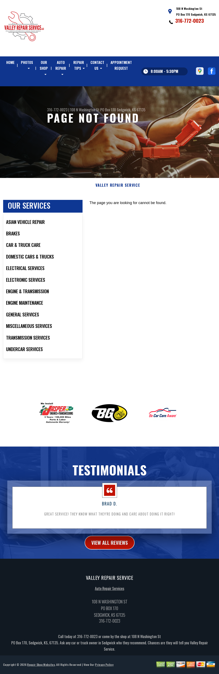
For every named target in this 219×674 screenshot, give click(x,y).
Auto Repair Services (109, 597)
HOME (10, 62)
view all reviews (109, 551)
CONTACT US (97, 65)
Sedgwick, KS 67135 (131, 109)
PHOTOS (27, 62)
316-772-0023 (189, 20)
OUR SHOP (44, 65)
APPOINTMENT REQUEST (121, 65)
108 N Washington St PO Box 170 (93, 109)
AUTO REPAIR (60, 65)
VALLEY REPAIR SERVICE (117, 194)
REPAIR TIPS (78, 65)
